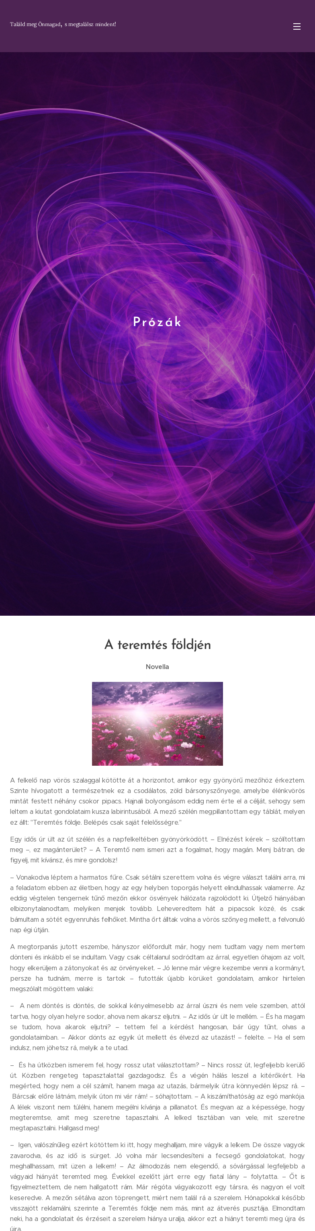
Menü (297, 26)
